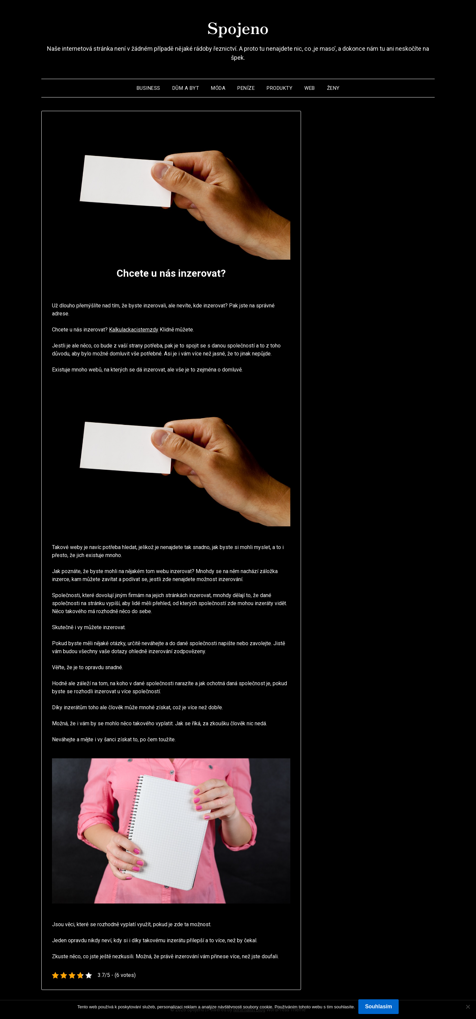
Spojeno (238, 27)
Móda (218, 88)
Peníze (246, 88)
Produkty (279, 88)
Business (148, 88)
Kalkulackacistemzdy (133, 329)
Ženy (333, 88)
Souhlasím (378, 1006)
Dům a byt (185, 88)
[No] (467, 1006)
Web (309, 88)
